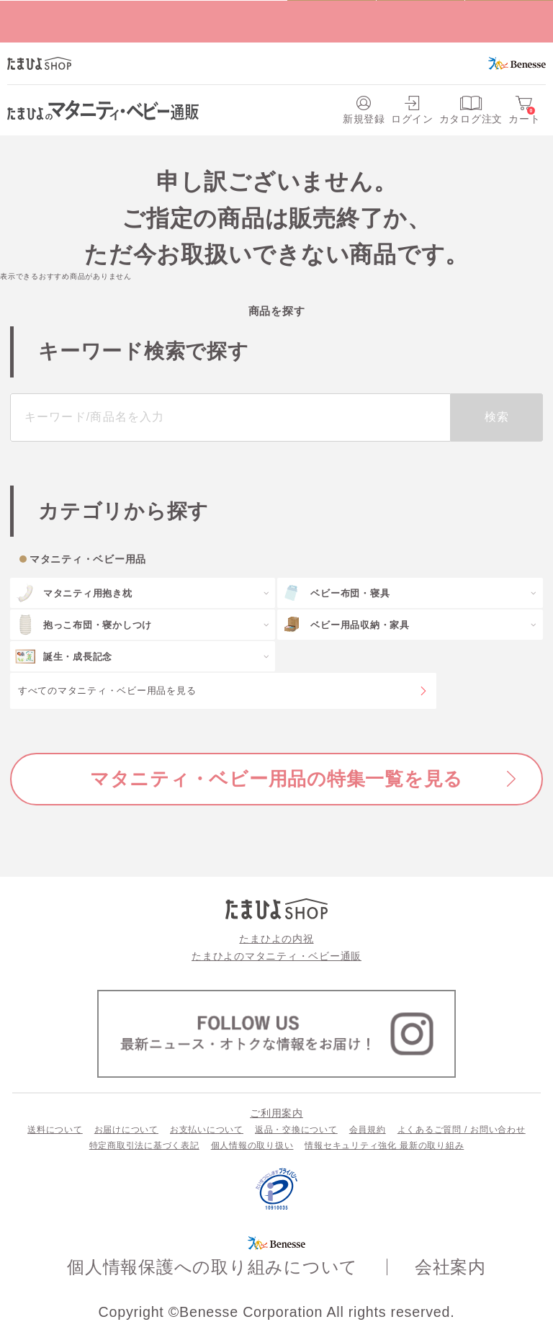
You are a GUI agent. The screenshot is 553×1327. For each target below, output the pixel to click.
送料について (55, 1130)
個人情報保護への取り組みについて (212, 1267)
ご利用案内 (276, 1113)
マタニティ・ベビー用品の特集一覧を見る (276, 779)
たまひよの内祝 (276, 938)
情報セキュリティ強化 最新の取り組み (384, 1145)
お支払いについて (206, 1130)
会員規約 (367, 1130)
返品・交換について (296, 1130)
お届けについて (126, 1130)
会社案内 (450, 1267)
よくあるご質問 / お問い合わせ (461, 1130)
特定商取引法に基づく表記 (144, 1145)
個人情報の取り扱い (252, 1145)
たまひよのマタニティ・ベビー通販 (276, 956)
